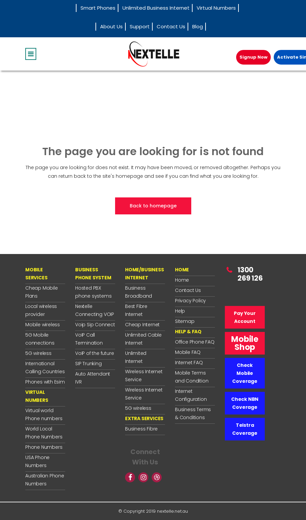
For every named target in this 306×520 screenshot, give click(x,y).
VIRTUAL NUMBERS (36, 396)
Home (182, 280)
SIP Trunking (88, 363)
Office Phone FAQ (195, 342)
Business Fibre (141, 428)
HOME (182, 269)
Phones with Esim (45, 382)
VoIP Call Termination (89, 339)
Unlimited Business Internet (156, 7)
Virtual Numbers (216, 7)
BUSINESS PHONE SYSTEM (93, 273)
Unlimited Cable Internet (143, 339)
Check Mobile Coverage (244, 373)
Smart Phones (97, 7)
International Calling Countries (45, 367)
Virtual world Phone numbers (43, 414)
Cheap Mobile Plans (41, 292)
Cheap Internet (142, 324)
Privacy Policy (190, 300)
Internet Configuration (191, 395)
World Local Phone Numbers (43, 432)
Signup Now (253, 57)
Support (140, 26)
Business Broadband (138, 292)
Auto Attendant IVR (92, 378)
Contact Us (171, 26)
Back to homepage (153, 205)
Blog (197, 26)
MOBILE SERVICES (36, 273)
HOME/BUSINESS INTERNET (144, 273)
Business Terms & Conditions (193, 413)
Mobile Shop (244, 343)
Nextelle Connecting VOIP (94, 310)
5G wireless (38, 353)
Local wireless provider (41, 310)
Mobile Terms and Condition (191, 377)
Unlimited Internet (135, 357)
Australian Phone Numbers (44, 479)
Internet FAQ (189, 362)
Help (180, 311)
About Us (111, 26)
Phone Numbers (43, 447)
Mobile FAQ (188, 352)
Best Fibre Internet (136, 310)
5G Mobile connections (40, 339)
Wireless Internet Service (144, 375)
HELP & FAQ (188, 331)
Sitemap (185, 321)
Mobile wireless (42, 324)
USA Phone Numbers (37, 461)
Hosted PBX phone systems (93, 292)
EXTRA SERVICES (144, 418)
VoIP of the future (94, 353)
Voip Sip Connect (95, 324)
